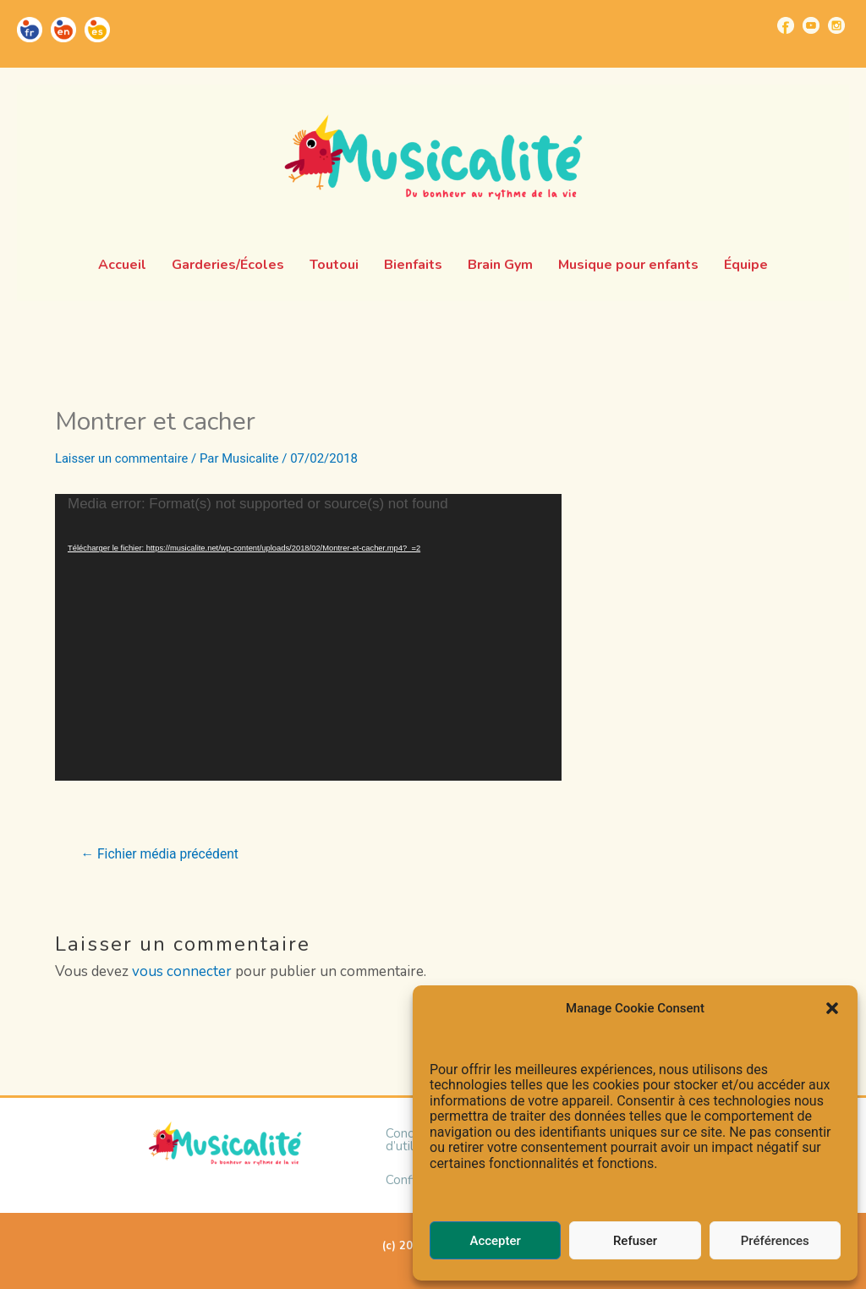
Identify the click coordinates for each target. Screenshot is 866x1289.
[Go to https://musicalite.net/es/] (97, 29)
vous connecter (182, 971)
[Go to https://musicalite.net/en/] (63, 29)
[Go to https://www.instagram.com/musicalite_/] (836, 25)
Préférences (775, 1240)
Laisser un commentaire (123, 458)
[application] (308, 637)
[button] (832, 1008)
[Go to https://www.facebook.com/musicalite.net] (785, 25)
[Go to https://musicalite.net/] (29, 29)
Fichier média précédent (162, 854)
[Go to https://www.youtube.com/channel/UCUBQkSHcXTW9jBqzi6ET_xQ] (811, 25)
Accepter (494, 1240)
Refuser (635, 1240)
